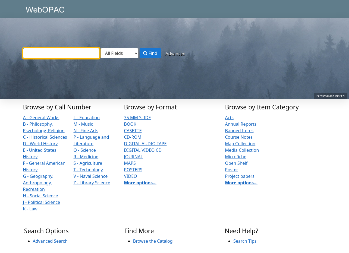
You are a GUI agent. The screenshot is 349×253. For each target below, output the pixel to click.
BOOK (130, 124)
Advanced (175, 54)
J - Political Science (41, 202)
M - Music (83, 124)
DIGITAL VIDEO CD (143, 150)
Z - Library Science (92, 183)
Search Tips (244, 241)
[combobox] (61, 53)
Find (150, 53)
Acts (229, 118)
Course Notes (239, 137)
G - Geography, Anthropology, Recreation (38, 182)
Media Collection (242, 150)
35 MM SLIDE (137, 118)
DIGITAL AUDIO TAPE (145, 144)
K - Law (30, 209)
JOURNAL (133, 157)
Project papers (239, 176)
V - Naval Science (91, 176)
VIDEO (130, 176)
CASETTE (133, 131)
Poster (231, 170)
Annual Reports (241, 124)
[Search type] (119, 53)
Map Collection (240, 144)
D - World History (40, 144)
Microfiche (236, 157)
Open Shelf (236, 163)
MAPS (130, 163)
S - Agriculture (88, 163)
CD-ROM (133, 137)
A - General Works (41, 118)
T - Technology (88, 170)
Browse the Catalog (153, 241)
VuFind (33, 9)
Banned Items (239, 131)
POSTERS (133, 170)
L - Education (87, 118)
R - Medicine (86, 157)
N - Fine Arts (86, 131)
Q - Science (85, 150)
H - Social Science (40, 196)
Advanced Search (50, 241)
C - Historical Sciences (45, 137)
